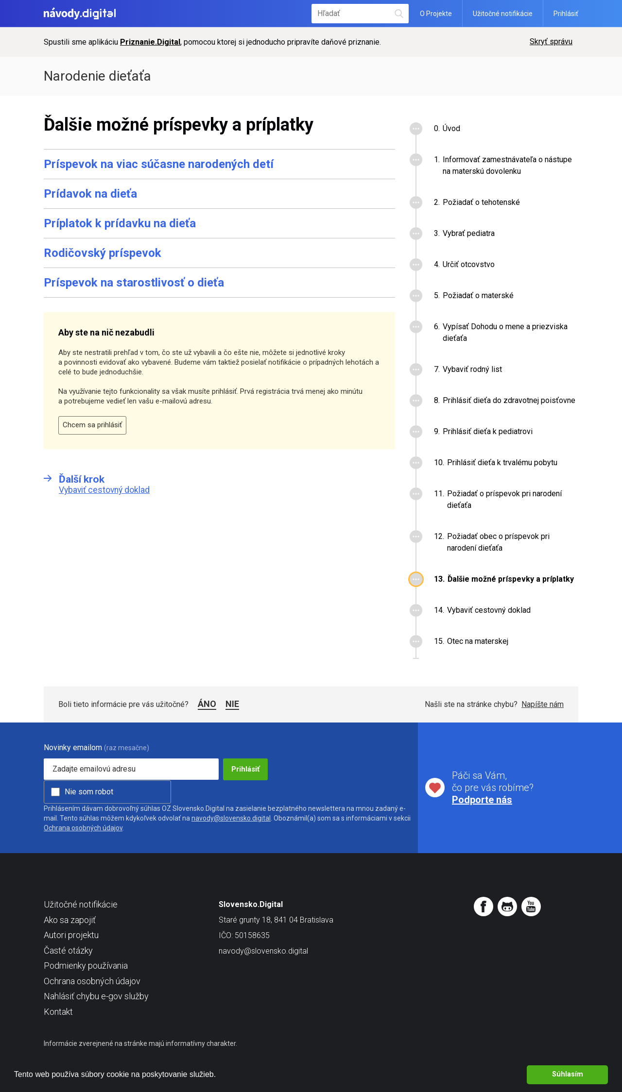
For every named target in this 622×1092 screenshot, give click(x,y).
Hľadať (399, 13)
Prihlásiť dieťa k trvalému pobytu (502, 462)
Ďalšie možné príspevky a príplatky (511, 579)
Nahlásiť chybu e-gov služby (96, 996)
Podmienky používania (86, 965)
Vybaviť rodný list (472, 369)
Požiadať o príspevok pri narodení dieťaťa (504, 499)
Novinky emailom (73, 747)
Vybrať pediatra (469, 233)
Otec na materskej (477, 641)
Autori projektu (71, 935)
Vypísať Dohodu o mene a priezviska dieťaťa (505, 332)
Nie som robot (89, 791)
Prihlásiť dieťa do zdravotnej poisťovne (509, 400)
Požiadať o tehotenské (481, 202)
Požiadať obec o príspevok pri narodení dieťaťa (498, 542)
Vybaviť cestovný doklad (489, 610)
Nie (232, 704)
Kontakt (58, 1012)
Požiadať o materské (478, 295)
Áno (207, 704)
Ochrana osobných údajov (83, 828)
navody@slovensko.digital (231, 818)
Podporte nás (482, 800)
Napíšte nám (542, 704)
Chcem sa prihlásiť (92, 424)
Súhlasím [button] (567, 1074)
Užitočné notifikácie (503, 13)
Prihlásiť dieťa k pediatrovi (488, 431)
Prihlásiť (565, 13)
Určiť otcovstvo (469, 264)
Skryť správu (551, 41)
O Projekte (436, 13)
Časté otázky (68, 950)
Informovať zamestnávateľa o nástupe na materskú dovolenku (507, 165)
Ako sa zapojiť (70, 920)
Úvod (451, 128)
